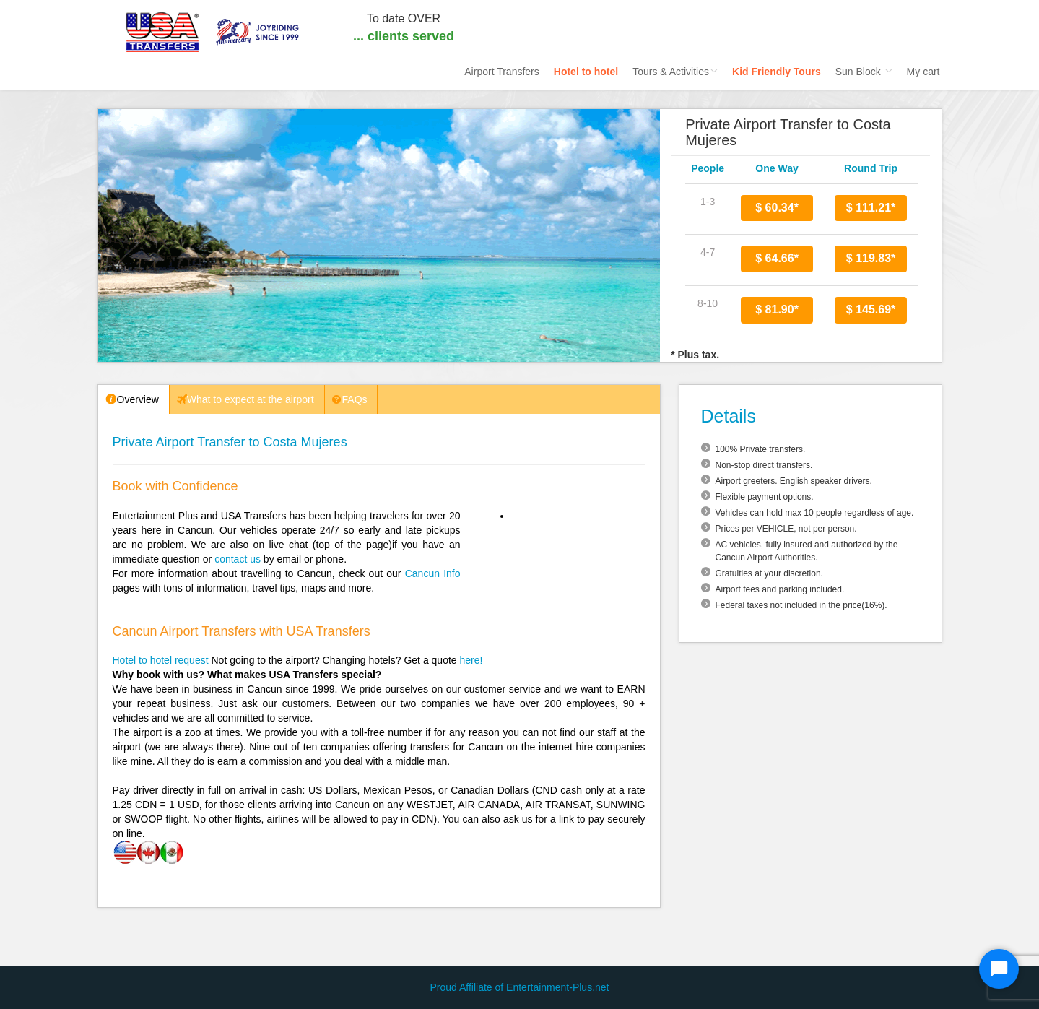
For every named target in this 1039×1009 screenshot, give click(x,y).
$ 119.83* (871, 258)
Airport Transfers (501, 71)
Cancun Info (433, 573)
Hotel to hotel (586, 71)
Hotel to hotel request (161, 660)
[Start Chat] (999, 969)
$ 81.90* (777, 309)
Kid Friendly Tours (776, 71)
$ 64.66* (777, 258)
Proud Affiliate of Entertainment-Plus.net (519, 987)
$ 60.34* (777, 208)
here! (471, 660)
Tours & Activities (675, 71)
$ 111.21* (871, 208)
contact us (237, 559)
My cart (923, 71)
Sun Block (863, 71)
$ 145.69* (871, 309)
